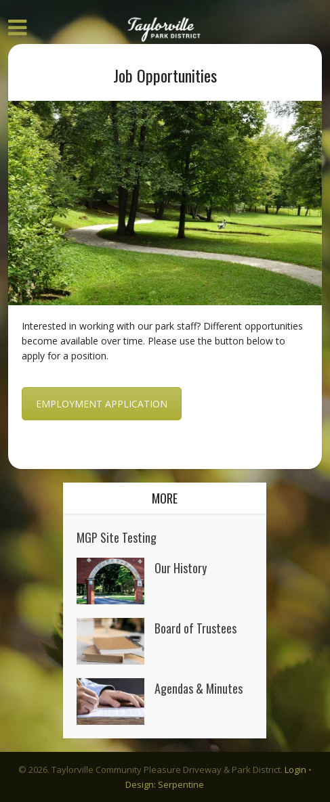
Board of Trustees (195, 627)
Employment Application (101, 403)
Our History (180, 567)
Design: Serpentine (164, 784)
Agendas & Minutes (198, 687)
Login (295, 769)
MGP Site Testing (117, 536)
